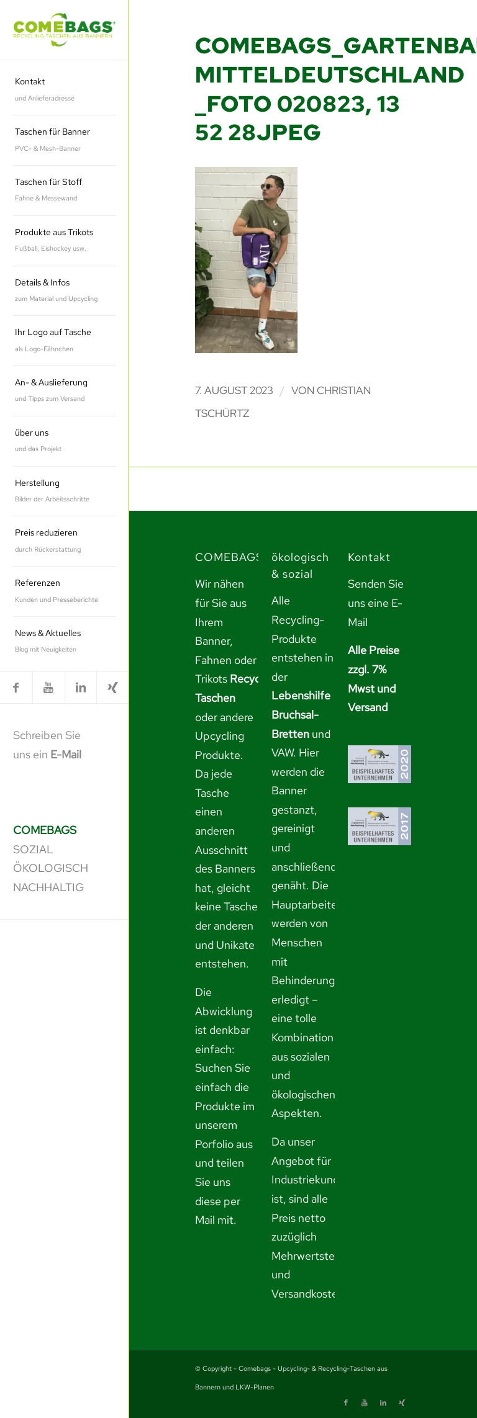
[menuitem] (64, 90)
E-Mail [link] (65, 754)
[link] (64, 30)
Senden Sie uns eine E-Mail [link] (376, 603)
